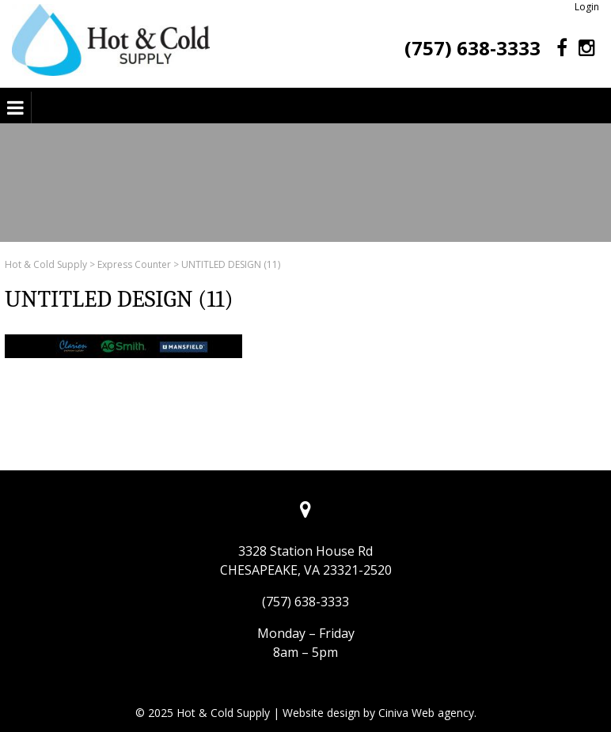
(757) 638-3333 (472, 48)
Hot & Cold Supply (46, 264)
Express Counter (134, 264)
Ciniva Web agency (426, 712)
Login (587, 6)
